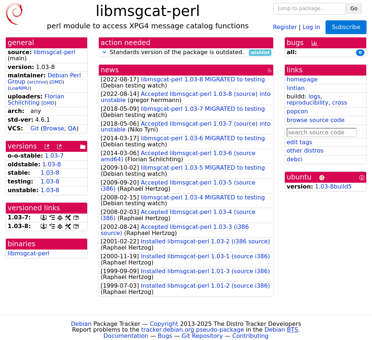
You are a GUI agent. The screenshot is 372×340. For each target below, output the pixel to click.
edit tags (299, 142)
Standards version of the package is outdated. (186, 52)
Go (354, 8)
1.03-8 (51, 164)
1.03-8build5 (333, 186)
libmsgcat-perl (55, 52)
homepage (302, 79)
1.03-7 (54, 155)
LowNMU (19, 88)
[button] (104, 52)
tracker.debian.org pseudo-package (192, 329)
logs (314, 96)
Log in (311, 26)
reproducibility (307, 102)
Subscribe (346, 27)
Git (35, 128)
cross (339, 102)
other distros (305, 150)
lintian (296, 88)
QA (72, 128)
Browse (53, 128)
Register (285, 26)
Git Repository (202, 335)
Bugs (165, 335)
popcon (297, 111)
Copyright (164, 323)
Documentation (126, 335)
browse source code (315, 120)
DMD (56, 82)
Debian (81, 323)
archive (37, 82)
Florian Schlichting (36, 99)
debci (294, 159)
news (110, 70)
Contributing (250, 335)
